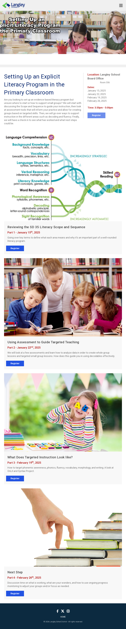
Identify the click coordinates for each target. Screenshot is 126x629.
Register (15, 248)
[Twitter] (62, 611)
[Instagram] (68, 611)
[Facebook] (57, 611)
